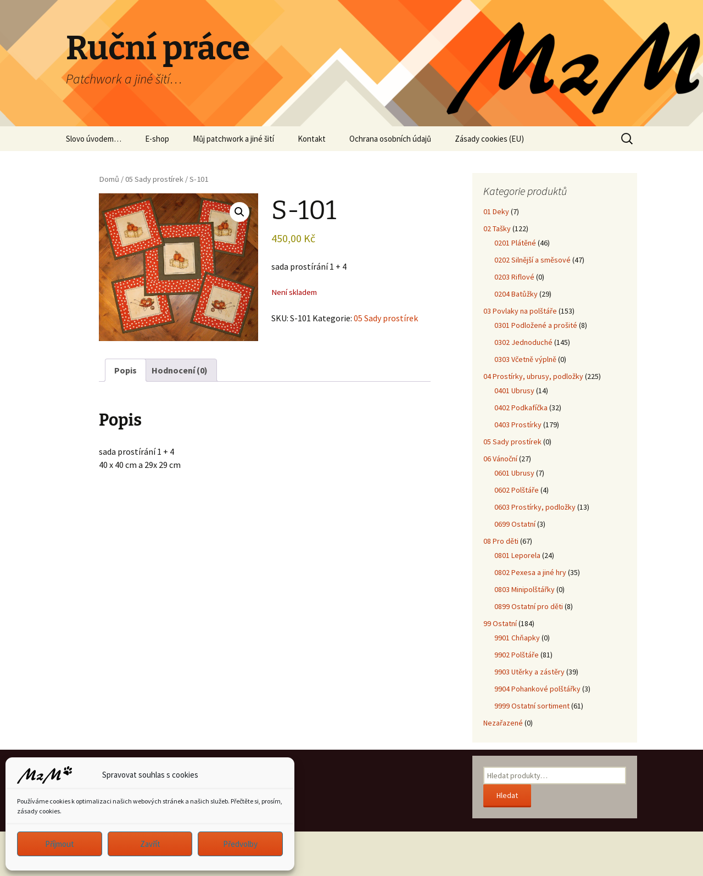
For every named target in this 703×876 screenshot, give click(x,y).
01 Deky (496, 211)
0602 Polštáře (516, 490)
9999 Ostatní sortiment (532, 706)
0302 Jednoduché (523, 342)
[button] (239, 212)
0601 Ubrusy (514, 473)
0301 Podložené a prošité (535, 325)
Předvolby (240, 844)
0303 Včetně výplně (525, 359)
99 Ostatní (500, 623)
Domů (109, 179)
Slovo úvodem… (93, 138)
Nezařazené (503, 723)
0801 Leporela (517, 555)
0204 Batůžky (516, 294)
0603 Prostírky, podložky (535, 507)
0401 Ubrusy (514, 390)
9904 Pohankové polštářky (537, 689)
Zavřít (150, 844)
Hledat (507, 795)
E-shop (157, 138)
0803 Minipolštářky (524, 589)
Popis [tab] (125, 370)
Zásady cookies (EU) (489, 138)
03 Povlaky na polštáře (520, 311)
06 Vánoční (500, 459)
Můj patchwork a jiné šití (233, 138)
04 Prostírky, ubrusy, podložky (533, 376)
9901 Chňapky (517, 638)
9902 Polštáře (516, 655)
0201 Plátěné (515, 243)
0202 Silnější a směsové (532, 260)
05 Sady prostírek (154, 179)
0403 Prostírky (518, 424)
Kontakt (312, 138)
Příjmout (59, 844)
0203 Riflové (514, 277)
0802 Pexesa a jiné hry (530, 572)
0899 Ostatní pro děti (528, 606)
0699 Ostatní (514, 524)
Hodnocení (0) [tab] (180, 370)
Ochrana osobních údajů (390, 138)
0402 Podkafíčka (521, 407)
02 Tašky (497, 228)
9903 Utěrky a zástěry (529, 672)
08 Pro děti (500, 541)
